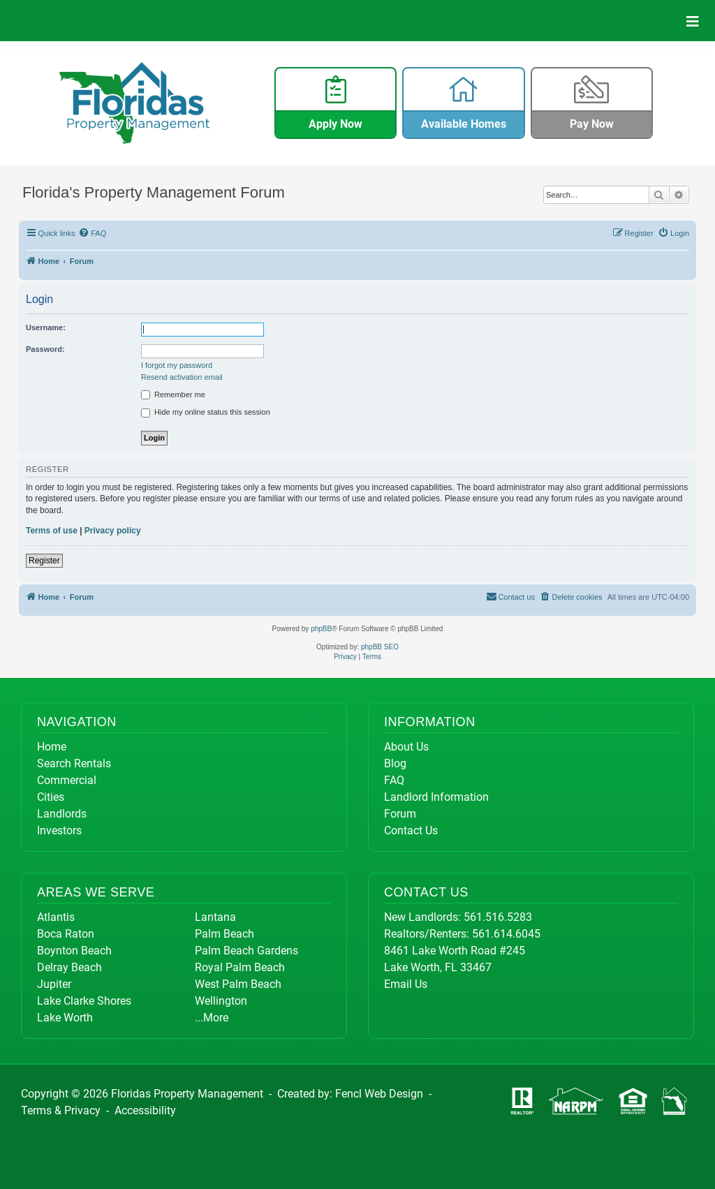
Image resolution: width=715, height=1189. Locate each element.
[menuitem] (93, 233)
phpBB (321, 629)
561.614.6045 (506, 933)
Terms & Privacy (61, 1110)
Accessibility (145, 1110)
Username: (46, 327)
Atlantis (56, 917)
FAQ (394, 780)
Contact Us (411, 830)
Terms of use (52, 531)
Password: (45, 349)
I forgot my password (176, 365)
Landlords (62, 813)
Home (51, 746)
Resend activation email (182, 377)
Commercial (66, 780)
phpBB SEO (380, 647)
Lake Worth (65, 1017)
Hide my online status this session (205, 413)
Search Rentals (74, 763)
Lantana (215, 917)
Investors (59, 830)
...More (211, 1017)
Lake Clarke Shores (84, 1000)
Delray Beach (69, 967)
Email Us (405, 984)
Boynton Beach (74, 950)
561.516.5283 (498, 917)
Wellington (221, 1000)
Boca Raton (65, 933)
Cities (50, 797)
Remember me (173, 395)
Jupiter (54, 984)
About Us (406, 746)
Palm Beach (224, 933)
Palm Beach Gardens (246, 950)
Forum (400, 813)
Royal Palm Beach (240, 967)
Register (44, 561)
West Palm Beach (238, 984)
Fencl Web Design (379, 1093)
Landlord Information (436, 797)
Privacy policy (112, 531)
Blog (395, 763)
